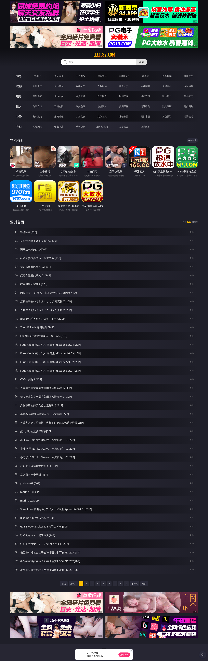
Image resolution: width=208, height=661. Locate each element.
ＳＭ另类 (188, 86)
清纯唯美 (145, 106)
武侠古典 (102, 116)
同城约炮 (37, 126)
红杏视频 (123, 126)
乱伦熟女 (167, 96)
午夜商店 (59, 126)
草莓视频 (80, 126)
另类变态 (188, 96)
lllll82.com (104, 55)
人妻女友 (80, 116)
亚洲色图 (59, 106)
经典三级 (145, 96)
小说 (19, 116)
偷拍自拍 (59, 96)
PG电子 (37, 76)
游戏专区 (102, 76)
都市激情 (37, 116)
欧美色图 (80, 106)
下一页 (135, 583)
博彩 (19, 76)
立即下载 (124, 654)
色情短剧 (145, 126)
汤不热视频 (102, 126)
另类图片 (188, 106)
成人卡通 (80, 96)
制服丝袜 (123, 96)
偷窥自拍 (37, 106)
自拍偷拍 (59, 86)
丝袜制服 (145, 86)
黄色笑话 (167, 116)
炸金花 (145, 76)
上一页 (73, 583)
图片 (19, 106)
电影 (19, 96)
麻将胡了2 (123, 76)
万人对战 (80, 76)
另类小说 (145, 116)
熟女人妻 (123, 86)
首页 (64, 583)
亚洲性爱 (37, 96)
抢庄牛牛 (188, 76)
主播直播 (167, 86)
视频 (19, 86)
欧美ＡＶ (80, 86)
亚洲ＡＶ (37, 86)
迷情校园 (123, 116)
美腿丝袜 (123, 106)
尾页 (144, 583)
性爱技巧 (188, 116)
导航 (19, 126)
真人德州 (59, 76)
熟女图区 (167, 106)
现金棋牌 (167, 76)
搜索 (141, 62)
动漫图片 (102, 106)
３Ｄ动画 (102, 86)
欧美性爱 (102, 96)
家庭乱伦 (59, 116)
